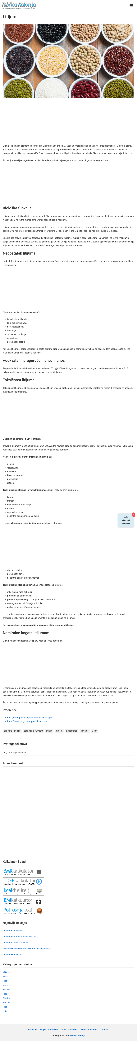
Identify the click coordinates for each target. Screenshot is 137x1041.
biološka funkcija (12, 730)
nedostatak (71, 730)
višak (94, 730)
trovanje (85, 730)
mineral (59, 730)
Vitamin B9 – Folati (12, 954)
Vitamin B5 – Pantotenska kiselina (20, 936)
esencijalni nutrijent (33, 730)
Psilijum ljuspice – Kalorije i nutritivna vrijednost (26, 948)
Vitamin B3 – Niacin (12, 930)
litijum (49, 730)
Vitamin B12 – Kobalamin (15, 942)
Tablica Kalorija (77, 1035)
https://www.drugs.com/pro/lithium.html (27, 721)
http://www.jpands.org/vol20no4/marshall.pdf (29, 717)
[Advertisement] (68, 123)
